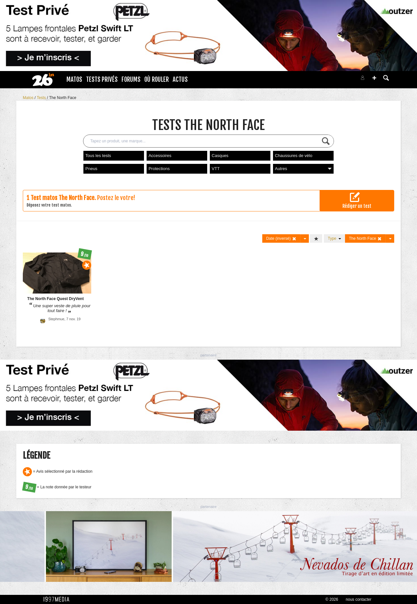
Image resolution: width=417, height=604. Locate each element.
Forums (131, 79)
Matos (74, 79)
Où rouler (156, 79)
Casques (220, 155)
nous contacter (358, 599)
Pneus (91, 168)
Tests (42, 97)
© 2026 (331, 599)
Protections (159, 168)
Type (334, 238)
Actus (180, 79)
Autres (303, 168)
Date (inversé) (281, 238)
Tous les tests (98, 155)
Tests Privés (102, 79)
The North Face (62, 97)
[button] (374, 77)
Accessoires (160, 155)
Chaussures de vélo (293, 155)
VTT (216, 168)
